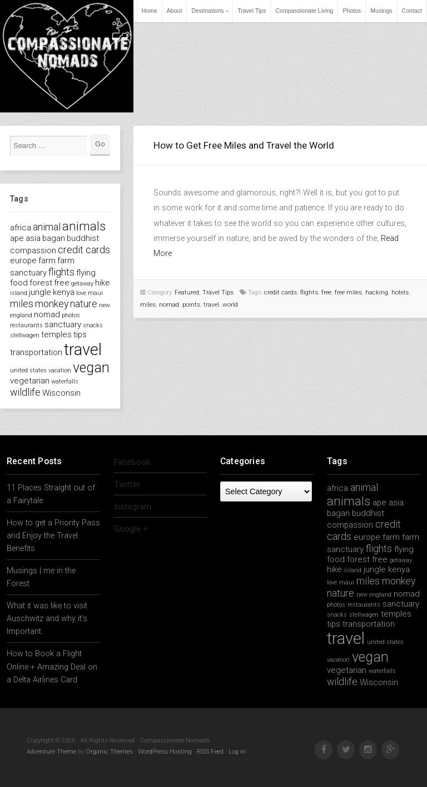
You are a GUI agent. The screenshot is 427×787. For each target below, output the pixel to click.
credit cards (280, 292)
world (230, 304)
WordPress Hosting (165, 751)
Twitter (126, 484)
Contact (412, 11)
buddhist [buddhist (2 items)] (83, 238)
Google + (130, 528)
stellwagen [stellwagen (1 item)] (24, 335)
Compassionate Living (305, 11)
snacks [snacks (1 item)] (93, 325)
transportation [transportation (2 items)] (36, 352)
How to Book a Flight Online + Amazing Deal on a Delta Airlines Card (52, 666)
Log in (237, 751)
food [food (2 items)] (19, 283)
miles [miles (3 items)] (21, 303)
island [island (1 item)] (18, 293)
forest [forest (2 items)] (40, 283)
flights (309, 292)
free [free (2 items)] (61, 283)
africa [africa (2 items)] (20, 228)
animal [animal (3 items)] (47, 227)
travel (211, 304)
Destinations (207, 11)
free (326, 292)
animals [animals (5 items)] (84, 226)
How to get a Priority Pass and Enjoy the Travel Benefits (53, 535)
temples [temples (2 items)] (56, 334)
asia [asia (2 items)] (33, 238)
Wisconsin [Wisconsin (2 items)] (61, 393)
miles (148, 304)
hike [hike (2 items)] (102, 283)
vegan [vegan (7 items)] (91, 368)
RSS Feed (210, 751)
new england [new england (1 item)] (373, 594)
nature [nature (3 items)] (83, 303)
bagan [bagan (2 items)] (53, 238)
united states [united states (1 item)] (28, 370)
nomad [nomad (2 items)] (47, 314)
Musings (381, 11)
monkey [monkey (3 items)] (51, 303)
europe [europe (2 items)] (23, 260)
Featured (187, 292)
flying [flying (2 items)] (86, 273)
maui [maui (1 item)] (95, 293)
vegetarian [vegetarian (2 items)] (29, 381)
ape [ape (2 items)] (17, 238)
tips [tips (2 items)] (80, 334)
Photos (351, 11)
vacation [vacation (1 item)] (59, 370)
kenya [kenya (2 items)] (64, 292)
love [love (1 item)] (81, 293)
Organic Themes (109, 751)
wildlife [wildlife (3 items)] (25, 392)
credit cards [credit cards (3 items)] (84, 249)
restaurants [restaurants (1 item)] (26, 325)
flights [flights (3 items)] (61, 272)
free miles (348, 292)
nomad (169, 304)
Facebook (131, 461)
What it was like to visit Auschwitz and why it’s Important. (47, 618)
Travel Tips (251, 11)
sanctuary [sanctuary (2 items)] (62, 324)
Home (149, 11)
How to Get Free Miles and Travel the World (243, 145)
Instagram (132, 506)
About (174, 11)
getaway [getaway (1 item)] (82, 283)
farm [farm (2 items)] (47, 260)
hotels (400, 292)
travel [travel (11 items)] (83, 349)
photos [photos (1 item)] (71, 315)
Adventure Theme (51, 751)
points (191, 304)
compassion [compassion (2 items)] (33, 250)
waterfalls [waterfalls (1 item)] (64, 381)
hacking (376, 292)
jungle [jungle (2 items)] (40, 292)
